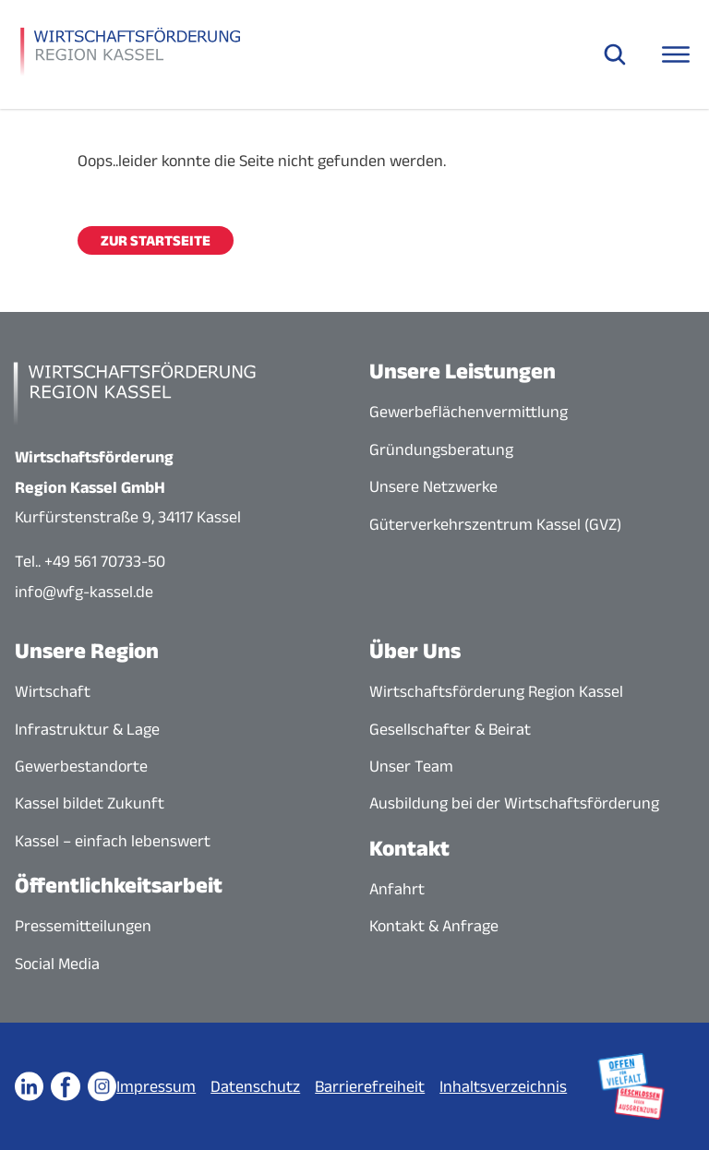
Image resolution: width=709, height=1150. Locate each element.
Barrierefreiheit (370, 1086)
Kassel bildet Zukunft (89, 803)
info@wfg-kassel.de (84, 591)
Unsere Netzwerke (433, 486)
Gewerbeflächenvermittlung (468, 411)
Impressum (156, 1086)
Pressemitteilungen (83, 925)
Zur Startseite (155, 240)
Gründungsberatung (441, 449)
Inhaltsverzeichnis (503, 1086)
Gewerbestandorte (81, 766)
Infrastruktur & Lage (87, 729)
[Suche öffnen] (615, 54)
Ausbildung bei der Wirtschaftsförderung (514, 803)
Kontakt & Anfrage (434, 925)
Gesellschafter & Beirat (450, 729)
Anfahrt (397, 889)
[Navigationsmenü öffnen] (675, 54)
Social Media (57, 963)
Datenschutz (255, 1086)
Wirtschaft (52, 691)
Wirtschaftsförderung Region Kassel (496, 691)
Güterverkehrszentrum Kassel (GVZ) (495, 524)
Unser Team (411, 766)
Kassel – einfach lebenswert (112, 841)
